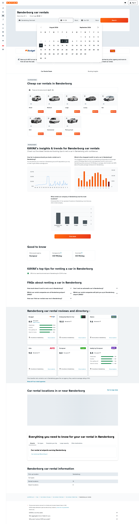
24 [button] (45, 54)
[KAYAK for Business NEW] (3, 35)
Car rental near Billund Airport (39, 454)
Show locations (51, 337)
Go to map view (112, 390)
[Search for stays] (3, 12)
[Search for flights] (3, 8)
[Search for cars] (3, 15)
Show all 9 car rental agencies (36, 381)
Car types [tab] (40, 443)
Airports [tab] (32, 443)
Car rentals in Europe (45, 497)
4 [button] (49, 41)
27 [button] (58, 54)
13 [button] (58, 45)
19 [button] (53, 50)
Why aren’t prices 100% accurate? (73, 519)
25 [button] (49, 54)
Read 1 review (36, 322)
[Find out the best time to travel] (3, 32)
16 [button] (41, 50)
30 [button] (41, 58)
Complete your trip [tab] (51, 443)
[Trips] (3, 40)
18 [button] (49, 50)
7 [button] (62, 41)
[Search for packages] (3, 19)
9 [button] (85, 41)
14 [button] (62, 45)
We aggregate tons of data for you (73, 516)
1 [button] (66, 37)
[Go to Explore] (3, 24)
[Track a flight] (3, 28)
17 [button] (45, 50)
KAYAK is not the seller (73, 513)
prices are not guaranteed (62, 507)
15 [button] (66, 45)
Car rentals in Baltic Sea (71, 497)
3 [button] (45, 41)
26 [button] (54, 54)
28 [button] (62, 54)
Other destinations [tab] (76, 443)
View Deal (40, 111)
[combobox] (22, 16)
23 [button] (41, 54)
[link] (72, 236)
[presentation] (89, 311)
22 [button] (66, 50)
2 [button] (85, 37)
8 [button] (66, 41)
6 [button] (72, 41)
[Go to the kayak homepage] (12, 3)
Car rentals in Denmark (58, 497)
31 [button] (45, 58)
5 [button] (53, 41)
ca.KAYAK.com (30, 497)
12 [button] (53, 45)
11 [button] (49, 45)
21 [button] (62, 50)
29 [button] (66, 54)
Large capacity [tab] (64, 443)
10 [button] (45, 45)
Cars (37, 497)
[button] (3, 3)
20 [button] (58, 50)
